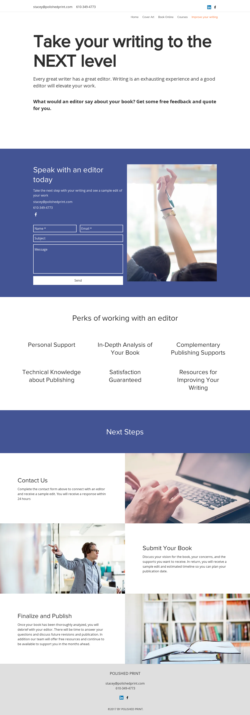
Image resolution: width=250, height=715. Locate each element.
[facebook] (215, 7)
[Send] (78, 280)
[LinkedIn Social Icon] (209, 7)
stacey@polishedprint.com (52, 7)
